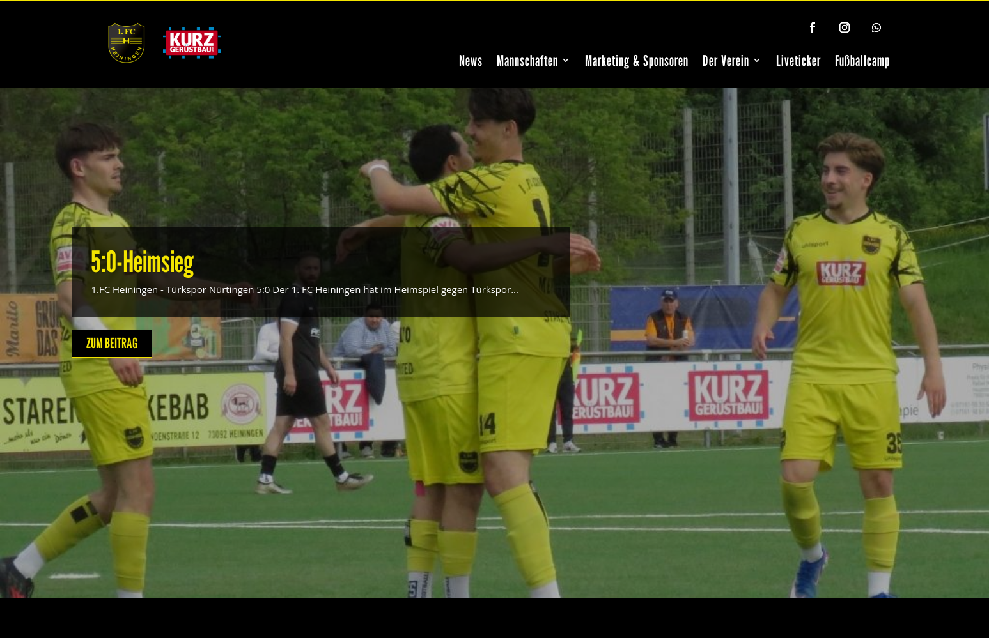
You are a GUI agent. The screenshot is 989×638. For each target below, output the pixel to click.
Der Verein (726, 60)
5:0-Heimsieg (142, 261)
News (471, 60)
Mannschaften (527, 60)
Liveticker (798, 60)
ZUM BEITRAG (111, 343)
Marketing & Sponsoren (637, 60)
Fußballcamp (862, 60)
